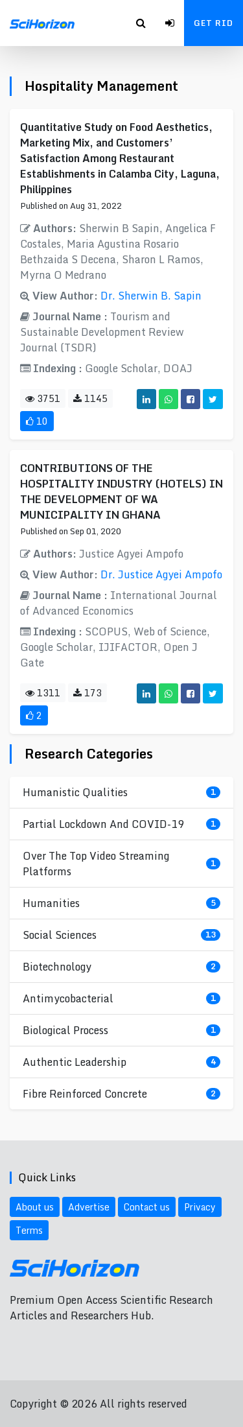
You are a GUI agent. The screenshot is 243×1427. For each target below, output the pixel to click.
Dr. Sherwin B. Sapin (151, 295)
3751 (42, 398)
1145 (90, 398)
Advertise (89, 1206)
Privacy (200, 1206)
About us (35, 1206)
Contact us (147, 1206)
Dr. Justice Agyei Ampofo (161, 574)
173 (87, 692)
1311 (42, 692)
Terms (29, 1230)
